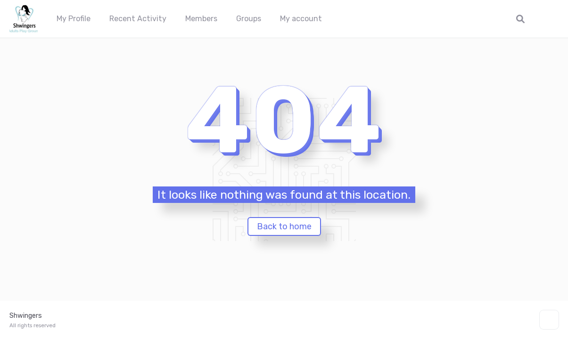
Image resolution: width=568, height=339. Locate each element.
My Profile (74, 18)
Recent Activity (137, 18)
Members (201, 18)
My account (301, 18)
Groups (248, 18)
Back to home (284, 226)
